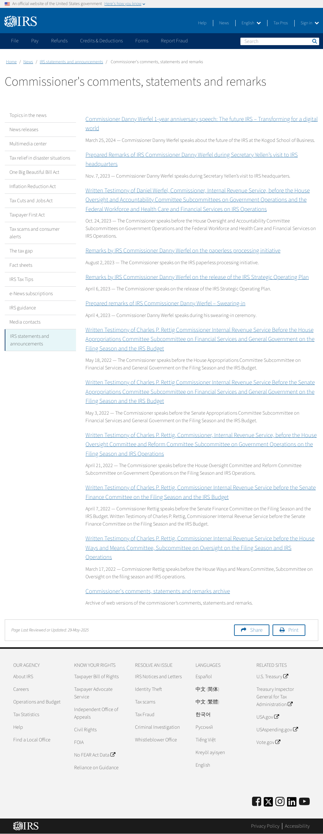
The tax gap (21, 250)
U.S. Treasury (272, 676)
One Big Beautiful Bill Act (34, 172)
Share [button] (256, 630)
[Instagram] (280, 802)
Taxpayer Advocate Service (93, 693)
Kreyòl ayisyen (210, 752)
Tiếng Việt (206, 739)
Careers (21, 689)
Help (202, 23)
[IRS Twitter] (268, 804)
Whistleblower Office (156, 739)
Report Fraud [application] (174, 40)
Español (204, 676)
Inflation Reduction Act (32, 186)
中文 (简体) (207, 689)
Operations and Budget (37, 701)
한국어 (203, 714)
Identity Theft (148, 689)
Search (314, 41)
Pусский (204, 727)
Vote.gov (268, 742)
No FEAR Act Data (94, 755)
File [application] (15, 40)
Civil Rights (85, 729)
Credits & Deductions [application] (101, 40)
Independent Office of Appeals (96, 713)
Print (293, 630)
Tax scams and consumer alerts (34, 233)
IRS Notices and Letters (158, 676)
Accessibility (297, 826)
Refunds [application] (59, 40)
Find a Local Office (31, 739)
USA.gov (267, 717)
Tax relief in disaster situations (39, 158)
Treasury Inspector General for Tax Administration (275, 697)
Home (11, 62)
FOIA (79, 742)
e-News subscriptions (31, 293)
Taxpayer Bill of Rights (96, 676)
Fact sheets (20, 265)
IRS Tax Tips (21, 279)
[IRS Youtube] (304, 802)
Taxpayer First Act (27, 214)
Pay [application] (34, 40)
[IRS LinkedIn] (292, 804)
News (224, 23)
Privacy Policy (265, 826)
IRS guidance (22, 307)
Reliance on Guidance (96, 767)
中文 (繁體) (207, 701)
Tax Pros (280, 23)
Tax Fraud (145, 714)
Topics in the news (27, 115)
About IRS (23, 676)
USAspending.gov (277, 729)
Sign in (310, 23)
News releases (23, 129)
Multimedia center (28, 143)
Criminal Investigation (157, 727)
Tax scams (145, 701)
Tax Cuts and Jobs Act (31, 200)
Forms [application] (141, 40)
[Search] (279, 41)
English (251, 23)
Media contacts (24, 322)
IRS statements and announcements (71, 62)
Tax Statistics (26, 714)
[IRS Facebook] (256, 802)
